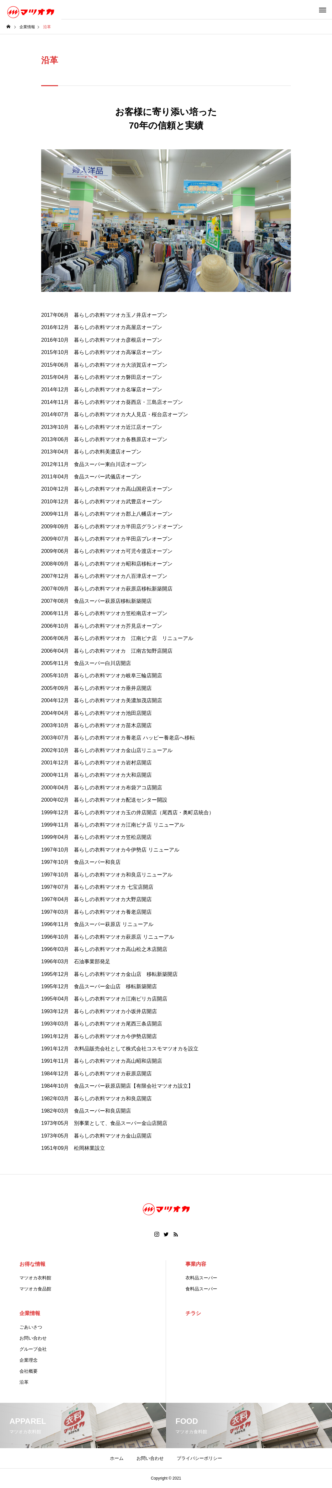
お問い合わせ (33, 1338)
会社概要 (28, 1371)
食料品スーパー (201, 1288)
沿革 (24, 1382)
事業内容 (195, 1264)
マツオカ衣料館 (35, 1277)
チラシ (193, 1313)
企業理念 (28, 1360)
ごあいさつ (30, 1327)
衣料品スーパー (201, 1277)
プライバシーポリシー (199, 1458)
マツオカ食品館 (35, 1288)
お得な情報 (32, 1264)
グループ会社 (33, 1349)
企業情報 (29, 1313)
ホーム (117, 1458)
